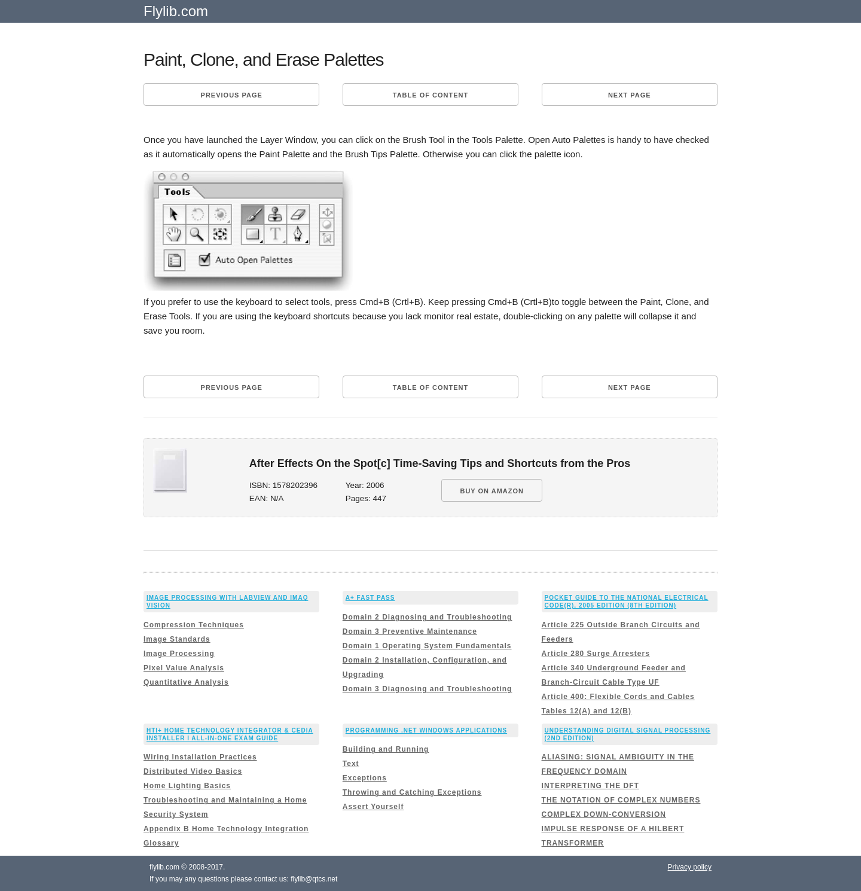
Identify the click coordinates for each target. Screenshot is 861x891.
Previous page (231, 95)
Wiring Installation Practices (200, 757)
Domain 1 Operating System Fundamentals (427, 646)
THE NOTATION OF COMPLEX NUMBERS (621, 800)
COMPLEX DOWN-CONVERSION (604, 814)
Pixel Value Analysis (184, 668)
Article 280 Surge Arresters (596, 653)
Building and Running (386, 749)
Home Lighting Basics (187, 786)
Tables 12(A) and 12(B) (586, 711)
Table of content (430, 95)
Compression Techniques (194, 625)
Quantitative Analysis (186, 682)
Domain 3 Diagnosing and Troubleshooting (427, 689)
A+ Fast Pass (370, 597)
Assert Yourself (373, 806)
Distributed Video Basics (193, 771)
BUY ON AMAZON (492, 491)
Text (351, 763)
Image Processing (179, 653)
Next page (629, 95)
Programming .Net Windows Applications (426, 730)
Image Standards (177, 639)
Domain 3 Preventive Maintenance (410, 631)
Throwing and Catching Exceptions (412, 792)
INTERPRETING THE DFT (590, 786)
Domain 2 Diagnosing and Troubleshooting (427, 617)
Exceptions (365, 778)
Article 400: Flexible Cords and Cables (618, 696)
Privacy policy (690, 867)
